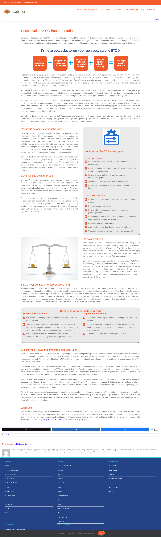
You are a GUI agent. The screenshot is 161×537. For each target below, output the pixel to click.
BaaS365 (60, 474)
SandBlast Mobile (63, 496)
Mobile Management (13, 470)
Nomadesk (61, 483)
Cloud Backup (113, 470)
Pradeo (60, 491)
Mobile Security (11, 474)
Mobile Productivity (12, 483)
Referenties (10, 504)
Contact (9, 508)
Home (8, 466)
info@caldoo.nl (32, 2)
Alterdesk (60, 470)
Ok (101, 533)
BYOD (7, 435)
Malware (111, 483)
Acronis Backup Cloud (64, 466)
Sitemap (9, 513)
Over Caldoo (10, 491)
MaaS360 (60, 478)
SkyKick (60, 504)
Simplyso (60, 500)
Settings (91, 533)
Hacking (111, 474)
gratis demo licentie (53, 420)
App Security (112, 466)
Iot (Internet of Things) (115, 478)
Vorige (157, 19)
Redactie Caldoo (23, 444)
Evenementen (11, 496)
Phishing (111, 491)
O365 (59, 487)
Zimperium (61, 521)
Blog (8, 487)
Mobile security (113, 487)
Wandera (60, 513)
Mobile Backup (11, 478)
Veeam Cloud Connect (64, 508)
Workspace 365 (62, 517)
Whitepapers (10, 500)
